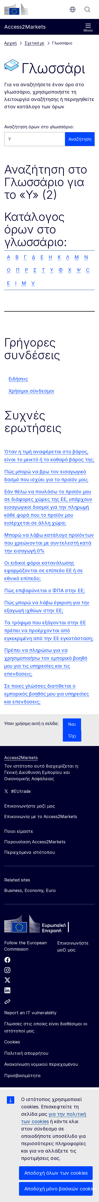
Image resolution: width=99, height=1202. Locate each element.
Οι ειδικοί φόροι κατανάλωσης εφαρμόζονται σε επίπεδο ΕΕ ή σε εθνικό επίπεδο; (43, 570)
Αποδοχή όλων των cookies (56, 1173)
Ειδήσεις (18, 379)
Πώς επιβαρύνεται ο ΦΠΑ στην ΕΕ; (44, 590)
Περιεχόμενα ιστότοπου (29, 852)
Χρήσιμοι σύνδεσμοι (31, 391)
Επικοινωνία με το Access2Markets (40, 816)
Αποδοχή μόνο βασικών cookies (58, 1188)
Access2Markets (21, 757)
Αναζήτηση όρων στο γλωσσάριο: (39, 126)
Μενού (88, 27)
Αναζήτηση (87, 9)
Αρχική (10, 43)
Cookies (12, 1041)
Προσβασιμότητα (22, 1075)
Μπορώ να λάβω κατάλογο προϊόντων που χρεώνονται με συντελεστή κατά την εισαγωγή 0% (49, 543)
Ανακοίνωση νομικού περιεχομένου (41, 1064)
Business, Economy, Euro (30, 890)
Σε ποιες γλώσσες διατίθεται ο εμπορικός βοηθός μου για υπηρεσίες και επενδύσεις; (46, 693)
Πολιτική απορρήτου (26, 1053)
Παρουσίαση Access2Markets (34, 841)
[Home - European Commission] (42, 925)
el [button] (72, 9)
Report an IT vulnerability (30, 1012)
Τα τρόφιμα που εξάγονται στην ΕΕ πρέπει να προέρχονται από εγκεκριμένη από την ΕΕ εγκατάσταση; (48, 630)
